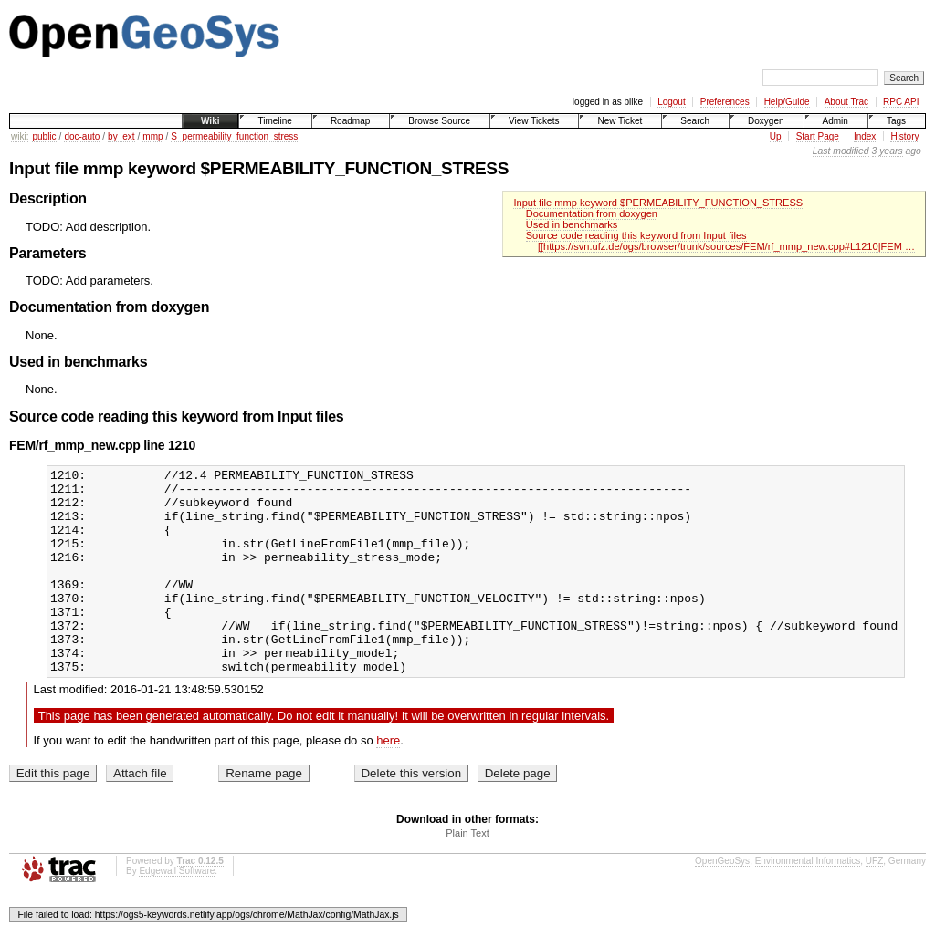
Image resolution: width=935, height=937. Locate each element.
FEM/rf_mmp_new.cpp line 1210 (102, 445)
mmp (152, 136)
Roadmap (350, 121)
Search (694, 121)
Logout (671, 102)
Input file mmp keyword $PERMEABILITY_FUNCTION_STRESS (658, 202)
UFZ (874, 902)
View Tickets (534, 121)
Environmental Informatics (808, 902)
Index (865, 136)
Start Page (817, 136)
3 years (887, 151)
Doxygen (765, 121)
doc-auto (82, 136)
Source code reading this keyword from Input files (636, 235)
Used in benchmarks (572, 224)
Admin (835, 121)
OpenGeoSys (722, 902)
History (904, 136)
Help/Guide (787, 102)
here (388, 781)
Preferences (725, 102)
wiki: (19, 136)
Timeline (274, 121)
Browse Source (439, 121)
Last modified (841, 151)
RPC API (901, 102)
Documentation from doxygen (591, 213)
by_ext (121, 136)
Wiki (210, 121)
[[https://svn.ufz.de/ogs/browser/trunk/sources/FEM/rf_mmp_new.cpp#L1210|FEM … (726, 246)
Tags (896, 121)
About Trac (846, 102)
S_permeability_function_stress (234, 136)
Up (776, 136)
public (44, 136)
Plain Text (467, 874)
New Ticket (619, 121)
